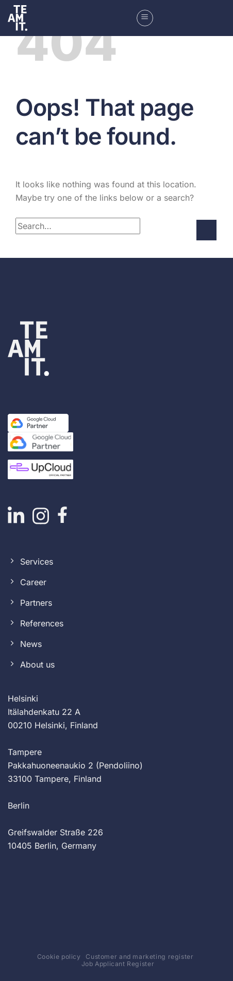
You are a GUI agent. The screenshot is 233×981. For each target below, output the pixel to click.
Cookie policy (59, 956)
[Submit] (206, 230)
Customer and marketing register (139, 956)
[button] (145, 18)
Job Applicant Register (117, 964)
